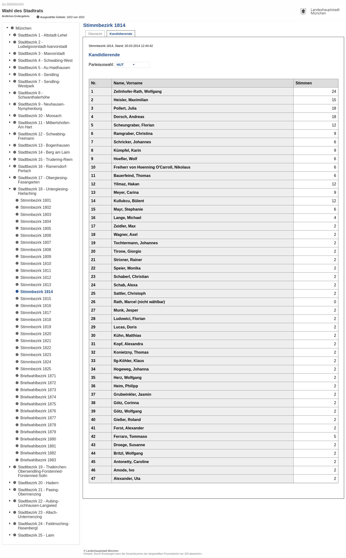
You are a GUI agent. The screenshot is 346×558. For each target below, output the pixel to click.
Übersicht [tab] (95, 34)
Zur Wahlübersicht (13, 3)
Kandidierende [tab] (121, 34)
